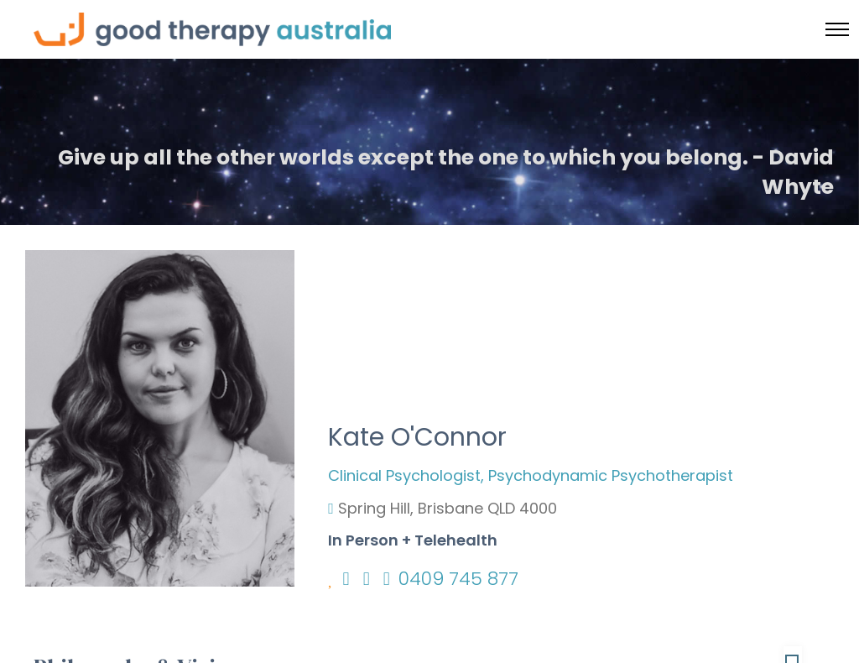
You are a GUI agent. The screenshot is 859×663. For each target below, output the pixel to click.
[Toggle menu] (837, 29)
